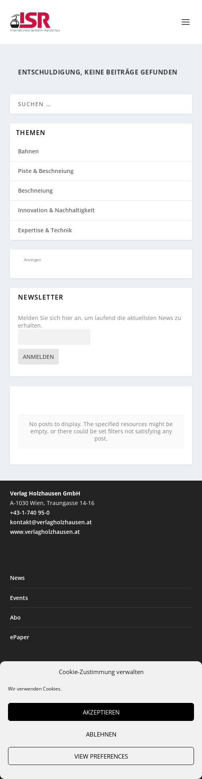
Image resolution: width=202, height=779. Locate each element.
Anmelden (38, 356)
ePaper (19, 618)
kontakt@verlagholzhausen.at (51, 503)
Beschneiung (35, 190)
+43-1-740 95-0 (30, 493)
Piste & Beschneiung (46, 171)
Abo (15, 598)
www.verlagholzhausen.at (45, 513)
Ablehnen (101, 734)
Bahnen (28, 151)
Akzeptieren (101, 712)
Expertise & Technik (45, 230)
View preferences (101, 756)
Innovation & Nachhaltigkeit (56, 210)
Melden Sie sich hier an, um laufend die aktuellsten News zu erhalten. (99, 321)
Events (19, 579)
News (17, 559)
